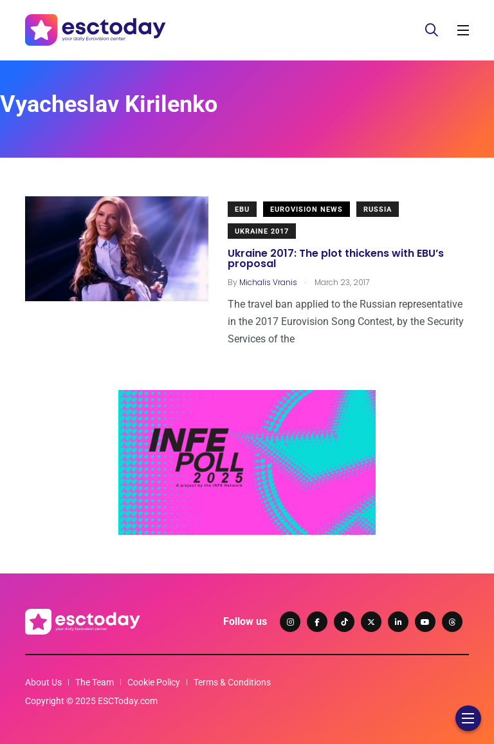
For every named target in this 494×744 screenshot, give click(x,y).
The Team (94, 682)
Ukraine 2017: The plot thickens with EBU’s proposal (336, 258)
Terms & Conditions (232, 682)
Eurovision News (306, 209)
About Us (43, 682)
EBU (242, 209)
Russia (377, 209)
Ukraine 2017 (262, 231)
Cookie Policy (153, 682)
